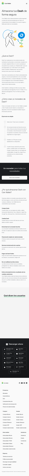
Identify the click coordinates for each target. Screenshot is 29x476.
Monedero (5, 393)
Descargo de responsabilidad (9, 461)
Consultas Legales (7, 464)
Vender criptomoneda (21, 427)
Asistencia (23, 435)
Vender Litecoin (19, 417)
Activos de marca (7, 467)
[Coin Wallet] (6, 3)
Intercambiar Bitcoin (7, 435)
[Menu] (26, 3)
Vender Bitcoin (19, 414)
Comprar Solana (6, 419)
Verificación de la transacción (9, 404)
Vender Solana (19, 419)
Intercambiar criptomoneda (9, 449)
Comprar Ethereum (7, 422)
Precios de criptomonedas (9, 406)
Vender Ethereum (20, 422)
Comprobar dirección (8, 401)
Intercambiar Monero (8, 438)
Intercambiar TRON (7, 440)
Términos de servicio (7, 456)
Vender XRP (19, 425)
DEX (4, 398)
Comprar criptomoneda (8, 427)
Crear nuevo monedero (14, 177)
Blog (22, 443)
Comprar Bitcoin (6, 414)
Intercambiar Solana (7, 443)
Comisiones (23, 440)
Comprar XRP (6, 425)
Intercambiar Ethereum (8, 446)
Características (6, 396)
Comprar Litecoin (7, 417)
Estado (22, 438)
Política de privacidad (8, 459)
